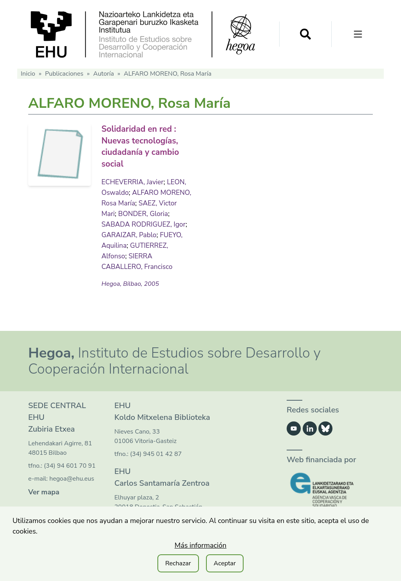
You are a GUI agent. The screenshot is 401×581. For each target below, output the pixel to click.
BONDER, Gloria (165, 212)
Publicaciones (64, 73)
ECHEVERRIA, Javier (133, 180)
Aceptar (225, 563)
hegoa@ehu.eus (71, 477)
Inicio (28, 73)
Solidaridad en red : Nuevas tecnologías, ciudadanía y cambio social (145, 145)
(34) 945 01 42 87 (156, 452)
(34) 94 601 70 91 (70, 464)
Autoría (103, 73)
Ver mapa (44, 491)
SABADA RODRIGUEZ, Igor (145, 222)
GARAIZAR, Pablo (130, 233)
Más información (201, 545)
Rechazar (178, 563)
